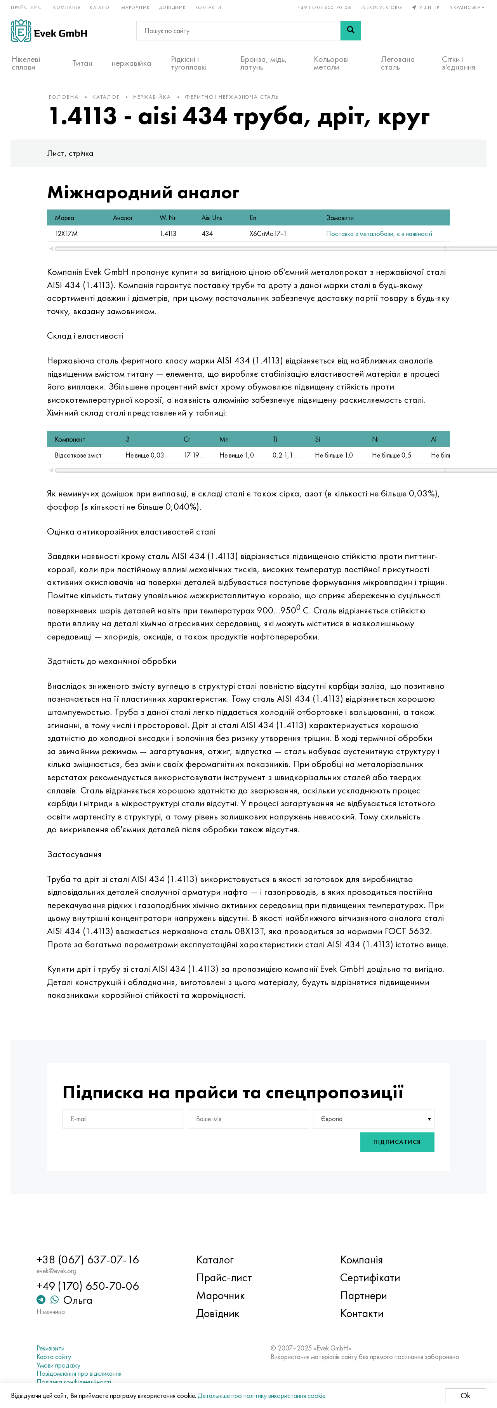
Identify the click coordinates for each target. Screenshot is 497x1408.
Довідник (173, 7)
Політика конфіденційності (77, 1382)
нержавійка (131, 62)
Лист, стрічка (75, 156)
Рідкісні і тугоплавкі (189, 62)
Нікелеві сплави (26, 62)
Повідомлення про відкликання (82, 1374)
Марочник (136, 7)
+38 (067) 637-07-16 (91, 1260)
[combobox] (370, 1149)
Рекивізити (54, 1348)
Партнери (362, 1296)
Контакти (209, 7)
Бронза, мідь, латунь (263, 62)
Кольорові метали (331, 62)
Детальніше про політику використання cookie (262, 1395)
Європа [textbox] (330, 1148)
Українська (468, 7)
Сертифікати (369, 1278)
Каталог (101, 7)
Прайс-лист (28, 7)
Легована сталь (398, 62)
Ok (465, 1395)
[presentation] (312, 1173)
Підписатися (393, 1172)
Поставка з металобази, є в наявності (338, 237)
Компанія (68, 7)
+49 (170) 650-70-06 (324, 7)
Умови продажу (62, 1365)
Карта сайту (57, 1356)
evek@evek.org (381, 7)
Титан (82, 62)
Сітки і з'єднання (458, 62)
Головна (69, 100)
